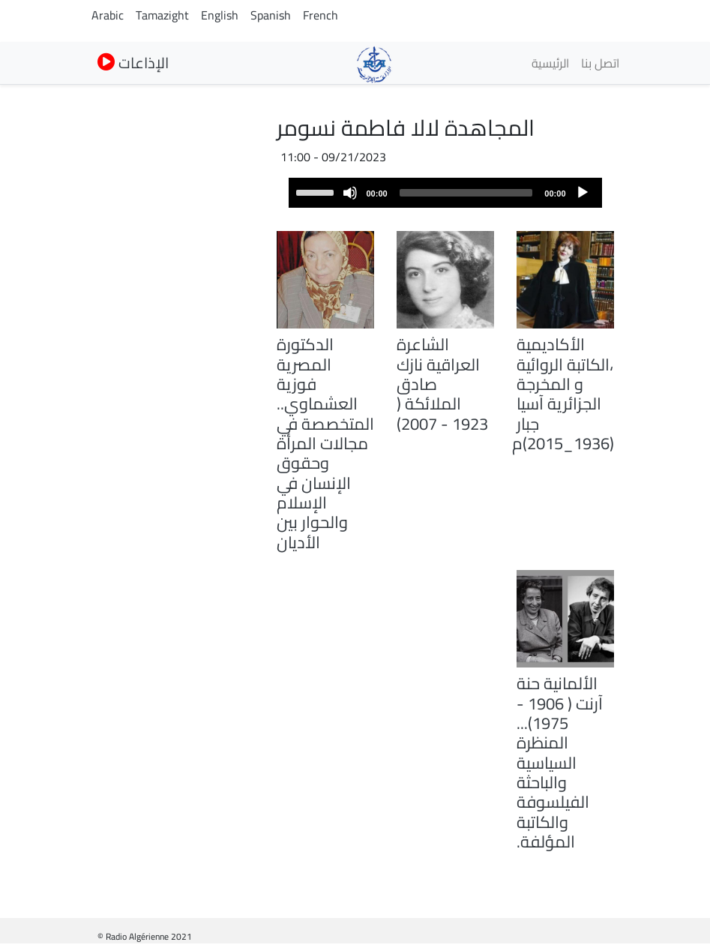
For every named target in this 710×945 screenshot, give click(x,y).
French (320, 15)
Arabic (107, 15)
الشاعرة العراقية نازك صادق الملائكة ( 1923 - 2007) (442, 383)
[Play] (582, 192)
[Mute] (350, 192)
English (219, 15)
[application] (445, 193)
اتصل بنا (600, 63)
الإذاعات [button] (133, 62)
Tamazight (162, 15)
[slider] (466, 192)
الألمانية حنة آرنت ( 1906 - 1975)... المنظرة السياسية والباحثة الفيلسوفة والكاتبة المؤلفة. (560, 762)
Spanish (270, 15)
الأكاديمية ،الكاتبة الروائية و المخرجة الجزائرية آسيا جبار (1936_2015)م (563, 393)
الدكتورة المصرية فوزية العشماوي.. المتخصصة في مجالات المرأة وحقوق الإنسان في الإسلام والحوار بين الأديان (325, 442)
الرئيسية (550, 63)
